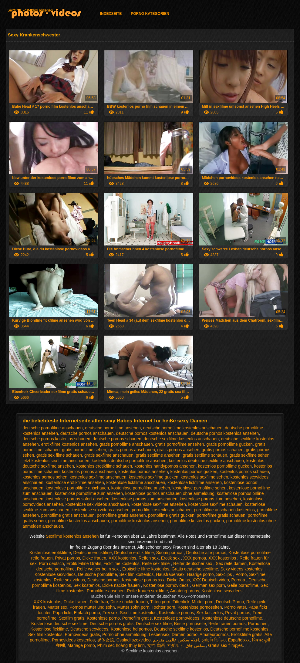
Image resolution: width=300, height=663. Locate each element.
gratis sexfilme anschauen (108, 455)
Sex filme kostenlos (138, 612)
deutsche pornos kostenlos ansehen (225, 433)
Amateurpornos (184, 590)
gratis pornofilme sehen (84, 449)
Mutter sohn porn (133, 607)
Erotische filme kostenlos (145, 569)
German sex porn (208, 585)
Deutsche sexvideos (89, 629)
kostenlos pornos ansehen (143, 471)
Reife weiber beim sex (98, 569)
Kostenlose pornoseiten (199, 607)
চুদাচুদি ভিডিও (213, 640)
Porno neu (258, 623)
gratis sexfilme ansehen (158, 455)
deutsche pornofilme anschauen (52, 427)
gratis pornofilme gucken (229, 444)
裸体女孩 (105, 640)
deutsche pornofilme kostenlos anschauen (183, 427)
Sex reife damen (231, 563)
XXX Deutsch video (210, 579)
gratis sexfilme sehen (250, 455)
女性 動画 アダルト (165, 645)
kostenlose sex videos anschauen (97, 504)
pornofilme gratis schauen (221, 515)
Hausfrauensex (170, 574)
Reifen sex (149, 558)
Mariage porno (81, 645)
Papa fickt (62, 612)
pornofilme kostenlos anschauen (78, 520)
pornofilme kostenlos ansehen (139, 520)
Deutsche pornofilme (97, 574)
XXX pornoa (194, 558)
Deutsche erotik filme (134, 552)
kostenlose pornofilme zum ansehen (89, 493)
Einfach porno (87, 612)
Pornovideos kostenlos (73, 640)
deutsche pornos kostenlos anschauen (152, 433)
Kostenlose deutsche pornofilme (232, 618)
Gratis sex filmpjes (225, 645)
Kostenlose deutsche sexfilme (59, 623)
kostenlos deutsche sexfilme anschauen (206, 460)
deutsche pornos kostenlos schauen (56, 438)
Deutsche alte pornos (206, 552)
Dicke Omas (178, 579)
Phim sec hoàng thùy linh (121, 645)
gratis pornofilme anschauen (126, 444)
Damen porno (184, 634)
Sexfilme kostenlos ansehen (30, 10)
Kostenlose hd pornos (131, 629)
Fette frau (99, 601)
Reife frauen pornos (227, 623)
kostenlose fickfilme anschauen (135, 482)
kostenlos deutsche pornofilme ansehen (129, 460)
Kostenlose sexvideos (55, 574)
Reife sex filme (156, 563)
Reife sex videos (69, 579)
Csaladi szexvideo (133, 640)
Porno (241, 574)
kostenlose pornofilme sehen (199, 487)
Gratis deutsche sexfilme (195, 569)
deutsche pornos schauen (117, 438)
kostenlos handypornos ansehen (165, 466)
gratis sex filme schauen (59, 455)
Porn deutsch (51, 563)
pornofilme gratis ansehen (121, 515)
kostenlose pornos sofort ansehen (77, 498)
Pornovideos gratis (82, 634)
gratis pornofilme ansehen (179, 444)
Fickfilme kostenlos (122, 563)
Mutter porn (203, 601)
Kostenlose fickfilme (49, 629)
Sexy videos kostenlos (242, 569)
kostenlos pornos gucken (193, 471)
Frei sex (110, 612)
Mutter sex (57, 607)
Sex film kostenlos (136, 574)
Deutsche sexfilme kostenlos (181, 629)
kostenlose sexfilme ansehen (158, 504)
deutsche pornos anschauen (87, 433)
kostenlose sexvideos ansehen (101, 509)
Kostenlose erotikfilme (50, 552)
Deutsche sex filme (154, 623)
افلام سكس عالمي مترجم (176, 640)
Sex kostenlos (86, 585)
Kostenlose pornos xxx (143, 579)
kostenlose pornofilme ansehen (140, 487)
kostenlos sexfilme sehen (204, 477)
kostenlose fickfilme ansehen (194, 482)
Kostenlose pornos (176, 612)
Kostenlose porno (103, 618)
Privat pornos (67, 558)
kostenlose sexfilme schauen (215, 504)
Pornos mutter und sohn (92, 607)
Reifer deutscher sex (193, 563)
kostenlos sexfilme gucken (153, 477)
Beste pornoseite (190, 623)
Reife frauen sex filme (147, 590)
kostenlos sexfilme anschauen (98, 477)
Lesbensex (159, 634)
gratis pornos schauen (223, 449)
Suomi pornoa (170, 552)
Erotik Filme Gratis (83, 563)
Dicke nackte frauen (121, 585)
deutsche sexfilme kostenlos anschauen (180, 438)
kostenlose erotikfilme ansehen (75, 482)
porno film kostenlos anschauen (162, 509)
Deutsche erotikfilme (92, 552)
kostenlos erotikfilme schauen (104, 466)
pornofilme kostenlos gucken (197, 520)
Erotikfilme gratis (246, 634)
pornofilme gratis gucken (171, 515)
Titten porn (160, 601)
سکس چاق (196, 645)
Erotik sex (171, 558)
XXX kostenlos (122, 558)
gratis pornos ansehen (178, 449)
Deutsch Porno (230, 601)
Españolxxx (239, 640)
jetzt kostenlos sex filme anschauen (55, 460)
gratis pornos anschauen (131, 449)
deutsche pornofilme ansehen (113, 427)
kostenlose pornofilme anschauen (77, 487)
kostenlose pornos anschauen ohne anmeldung (169, 493)
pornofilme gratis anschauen (68, 515)
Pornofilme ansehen (106, 590)
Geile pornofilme (242, 585)
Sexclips (224, 574)
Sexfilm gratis (71, 618)
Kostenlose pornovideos (166, 585)
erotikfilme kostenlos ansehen (69, 444)
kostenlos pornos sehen (44, 477)
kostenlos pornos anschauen (89, 471)
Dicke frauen (94, 558)
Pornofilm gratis (137, 618)
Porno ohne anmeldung (124, 634)
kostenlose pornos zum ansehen (210, 498)
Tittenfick (181, 601)
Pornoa (238, 579)
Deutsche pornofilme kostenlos (239, 629)
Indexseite (111, 14)
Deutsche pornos (103, 579)
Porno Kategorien (150, 14)
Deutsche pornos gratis (111, 623)
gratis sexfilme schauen (205, 455)
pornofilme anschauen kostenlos (224, 509)
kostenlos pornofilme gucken (224, 466)
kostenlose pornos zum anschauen (144, 498)
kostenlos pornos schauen (244, 471)
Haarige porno (200, 574)
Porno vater (235, 607)
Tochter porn (163, 607)
